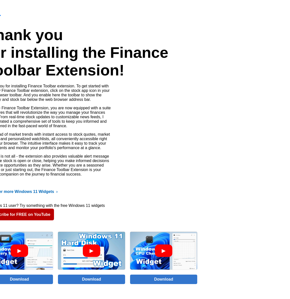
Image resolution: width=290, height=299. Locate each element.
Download (91, 279)
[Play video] (19, 250)
